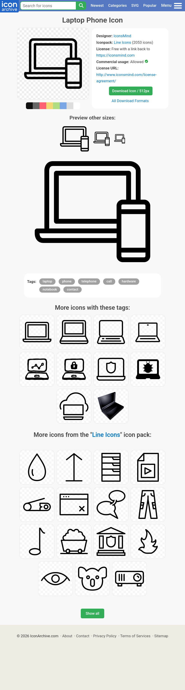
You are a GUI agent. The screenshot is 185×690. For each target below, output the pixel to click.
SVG (135, 5)
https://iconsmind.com (115, 55)
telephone (89, 281)
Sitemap (161, 636)
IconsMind (122, 36)
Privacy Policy (104, 636)
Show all (92, 613)
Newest (97, 5)
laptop (47, 281)
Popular (150, 5)
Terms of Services (135, 636)
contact (72, 289)
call (109, 281)
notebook (50, 289)
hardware (129, 281)
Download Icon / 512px (130, 91)
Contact (82, 636)
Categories (117, 5)
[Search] (81, 5)
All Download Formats (130, 101)
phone (67, 281)
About (67, 636)
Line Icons (122, 42)
